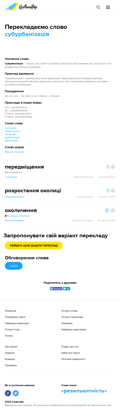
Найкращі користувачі (73, 329)
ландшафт (10, 134)
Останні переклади (72, 317)
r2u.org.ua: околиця (17, 215)
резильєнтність (84, 391)
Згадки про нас (69, 346)
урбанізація (11, 140)
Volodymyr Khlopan (82, 220)
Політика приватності (73, 359)
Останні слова (69, 310)
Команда (10, 359)
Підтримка (11, 365)
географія (10, 128)
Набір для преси (70, 352)
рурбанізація (12, 137)
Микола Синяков (14, 151)
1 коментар (11, 176)
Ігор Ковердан (85, 196)
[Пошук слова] (98, 7)
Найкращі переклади (17, 323)
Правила (10, 352)
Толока (9, 335)
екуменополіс (13, 131)
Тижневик (66, 323)
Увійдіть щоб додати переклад (34, 245)
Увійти (14, 265)
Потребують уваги (15, 317)
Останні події (12, 329)
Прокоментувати (14, 196)
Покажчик (10, 310)
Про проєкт (11, 346)
